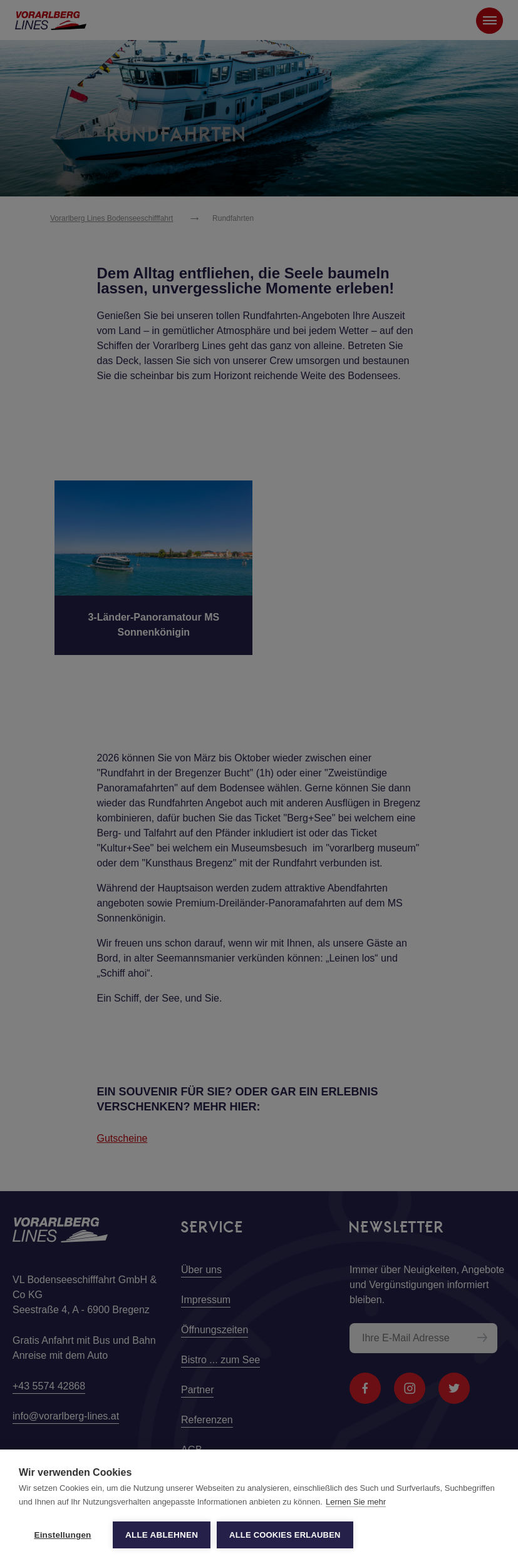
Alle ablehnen (161, 1535)
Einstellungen (62, 1535)
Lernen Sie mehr (356, 1501)
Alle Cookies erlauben (285, 1535)
